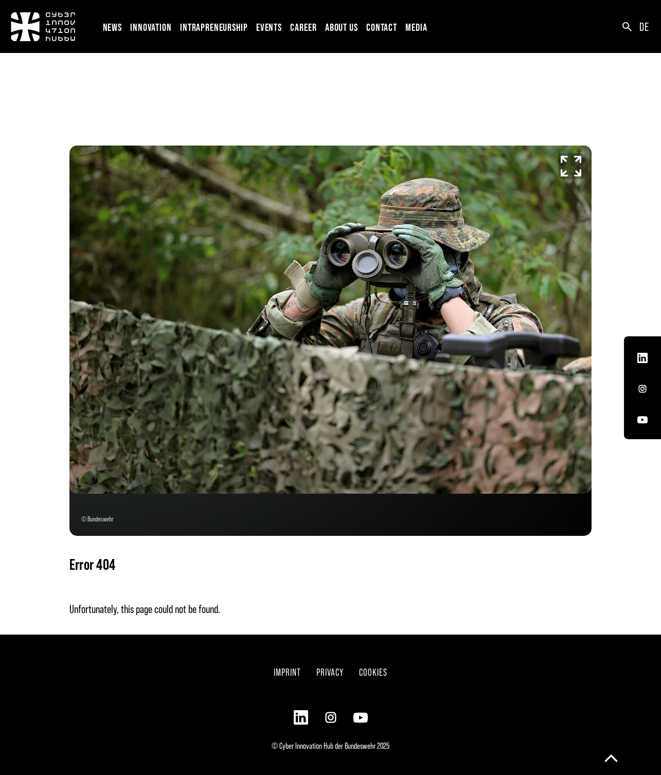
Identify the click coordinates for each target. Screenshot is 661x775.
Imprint (287, 672)
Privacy (330, 672)
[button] (152, 26)
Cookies (373, 672)
